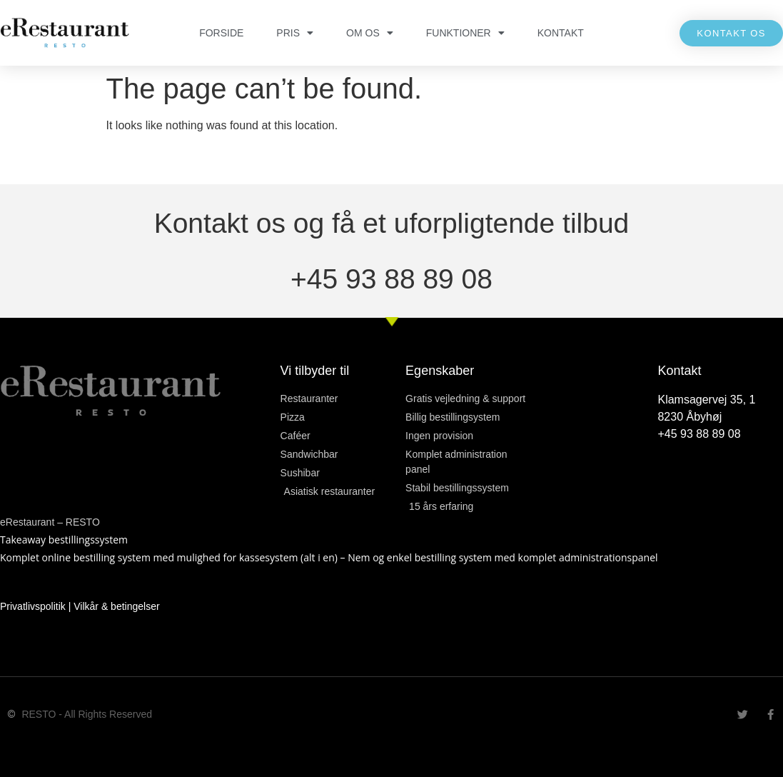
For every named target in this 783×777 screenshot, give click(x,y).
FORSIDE (221, 33)
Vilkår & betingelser (116, 606)
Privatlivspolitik (33, 606)
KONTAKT (560, 33)
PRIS (294, 33)
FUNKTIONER (465, 33)
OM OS (369, 33)
